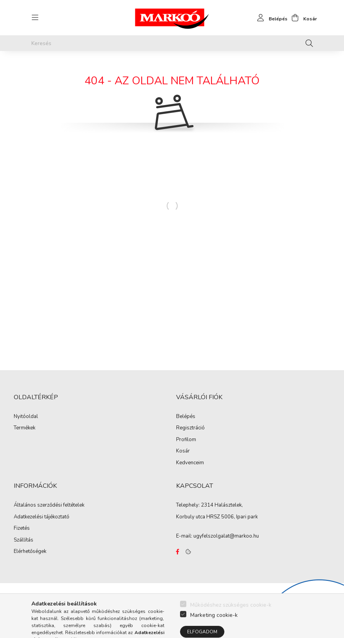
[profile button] (270, 17)
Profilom (186, 440)
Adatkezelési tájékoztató (41, 517)
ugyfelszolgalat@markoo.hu (226, 536)
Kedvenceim (190, 463)
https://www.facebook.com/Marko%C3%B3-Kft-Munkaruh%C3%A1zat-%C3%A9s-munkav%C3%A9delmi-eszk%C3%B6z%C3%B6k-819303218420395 (178, 552)
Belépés (185, 417)
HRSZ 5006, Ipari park (232, 516)
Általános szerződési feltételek (49, 505)
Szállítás (23, 540)
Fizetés (22, 528)
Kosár (183, 451)
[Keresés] (172, 43)
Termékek (24, 428)
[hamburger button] (35, 17)
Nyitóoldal (26, 417)
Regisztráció (190, 428)
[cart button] (302, 17)
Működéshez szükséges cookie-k (230, 617)
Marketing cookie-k (214, 627)
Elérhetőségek (30, 552)
